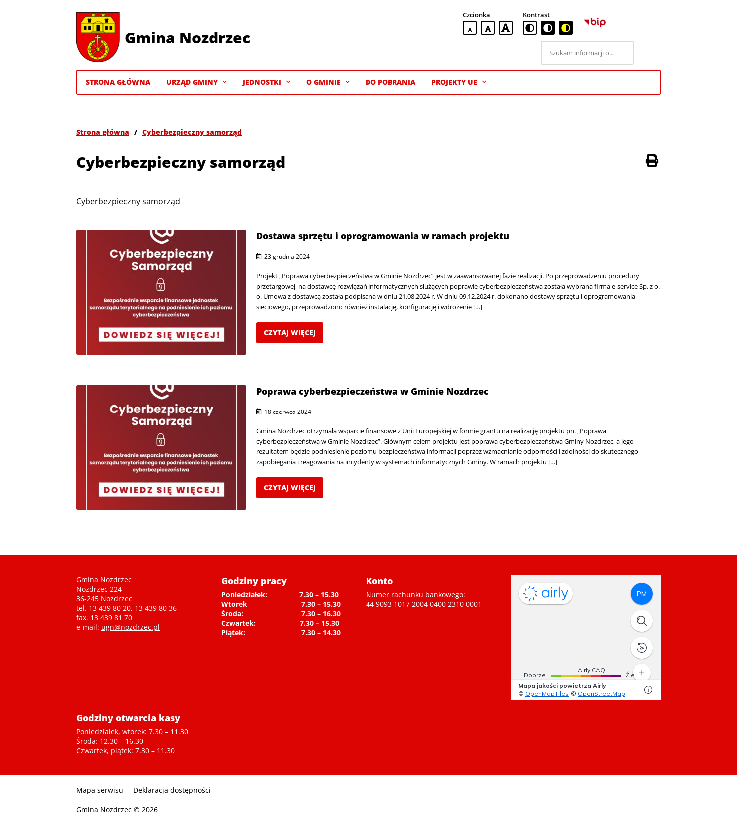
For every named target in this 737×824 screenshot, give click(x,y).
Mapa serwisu (99, 790)
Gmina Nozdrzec (187, 37)
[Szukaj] (649, 53)
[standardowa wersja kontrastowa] (530, 28)
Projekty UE (458, 82)
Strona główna (102, 132)
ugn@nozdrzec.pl (130, 627)
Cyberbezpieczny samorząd (192, 132)
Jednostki (266, 82)
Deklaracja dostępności (172, 790)
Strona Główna (118, 82)
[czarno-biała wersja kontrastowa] (548, 28)
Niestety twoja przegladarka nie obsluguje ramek (586, 637)
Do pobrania (390, 82)
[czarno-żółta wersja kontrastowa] (566, 28)
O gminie (328, 82)
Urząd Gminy (196, 82)
